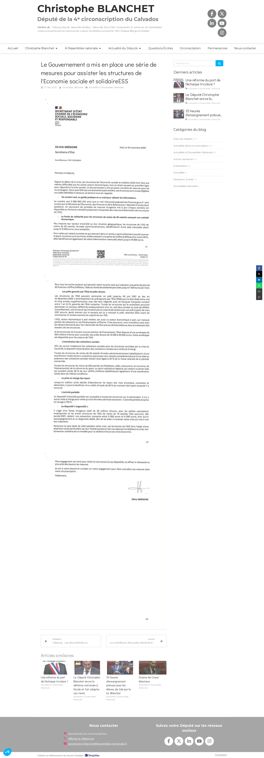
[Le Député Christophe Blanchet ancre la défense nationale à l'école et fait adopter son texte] (178, 98)
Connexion (221, 754)
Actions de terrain (183, 159)
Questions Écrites (183, 179)
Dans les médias (182, 138)
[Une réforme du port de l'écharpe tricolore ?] (178, 83)
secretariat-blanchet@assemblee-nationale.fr (97, 744)
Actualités (179, 172)
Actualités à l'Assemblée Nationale (192, 152)
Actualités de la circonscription (190, 145)
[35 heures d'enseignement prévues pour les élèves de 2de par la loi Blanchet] (178, 114)
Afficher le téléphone (81, 738)
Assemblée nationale (185, 186)
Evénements (180, 165)
